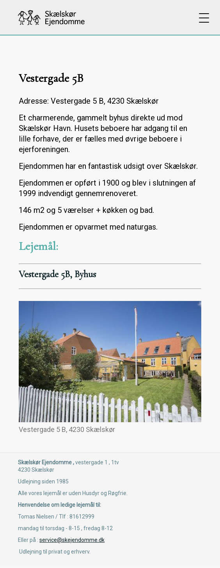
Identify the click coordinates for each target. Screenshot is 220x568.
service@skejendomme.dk (72, 540)
